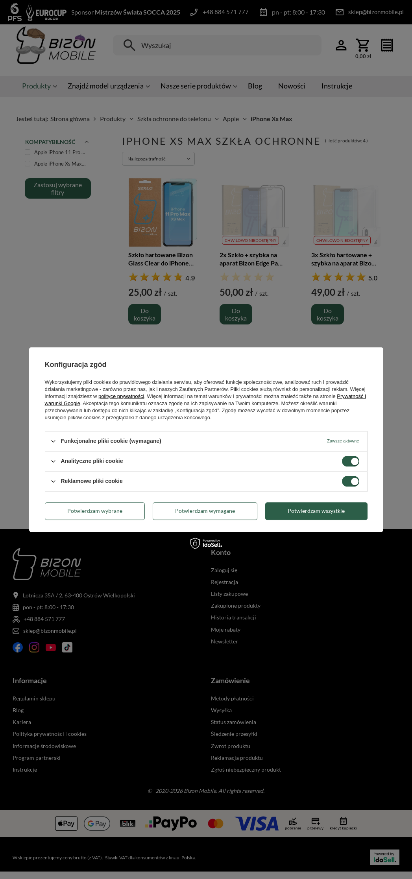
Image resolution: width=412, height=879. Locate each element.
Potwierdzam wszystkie (316, 510)
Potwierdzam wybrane (94, 510)
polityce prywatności (121, 396)
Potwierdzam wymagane (205, 510)
